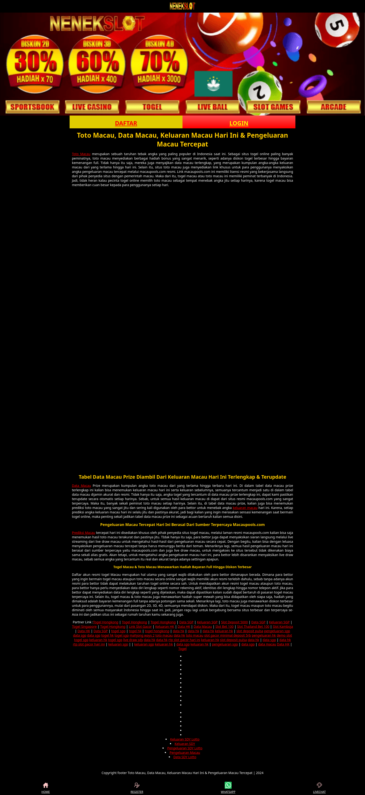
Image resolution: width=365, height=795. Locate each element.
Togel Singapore (84, 626)
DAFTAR (126, 123)
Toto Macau (81, 154)
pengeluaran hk (264, 635)
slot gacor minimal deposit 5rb (227, 635)
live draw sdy (133, 640)
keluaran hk (224, 631)
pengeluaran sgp (277, 631)
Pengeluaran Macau (184, 752)
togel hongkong (157, 631)
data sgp (79, 635)
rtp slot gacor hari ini (184, 640)
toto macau (164, 635)
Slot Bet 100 (224, 626)
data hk (178, 631)
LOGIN (239, 123)
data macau (267, 644)
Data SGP (186, 622)
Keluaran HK (164, 626)
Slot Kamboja (283, 626)
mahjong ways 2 (142, 635)
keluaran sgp (118, 644)
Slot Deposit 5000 (234, 622)
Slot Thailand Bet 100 (253, 626)
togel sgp (118, 631)
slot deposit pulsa (250, 631)
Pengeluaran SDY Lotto (184, 748)
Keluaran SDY (185, 743)
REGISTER (137, 788)
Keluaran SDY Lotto (184, 739)
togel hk (135, 631)
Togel (182, 648)
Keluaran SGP (207, 622)
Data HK (184, 626)
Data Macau (81, 485)
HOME (45, 788)
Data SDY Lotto (184, 757)
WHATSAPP (228, 788)
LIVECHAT (319, 788)
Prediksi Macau (83, 532)
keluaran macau (245, 507)
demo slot (284, 635)
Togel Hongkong (105, 622)
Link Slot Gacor (140, 626)
